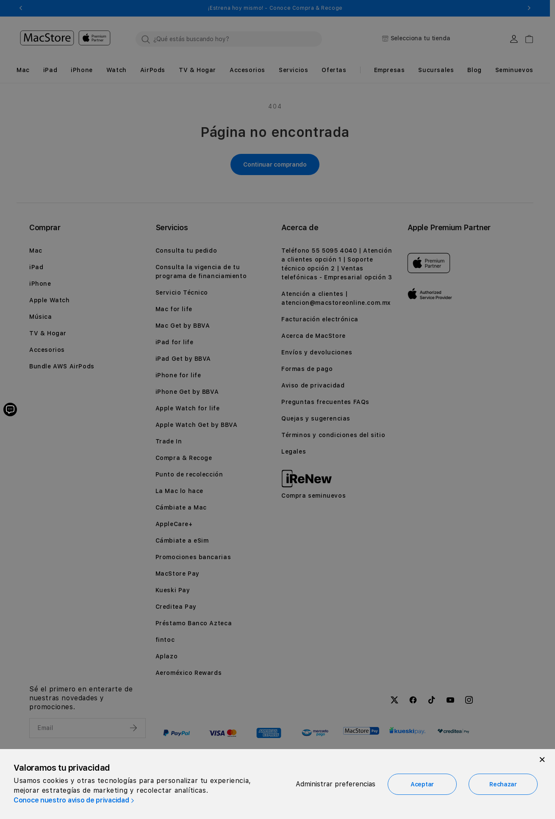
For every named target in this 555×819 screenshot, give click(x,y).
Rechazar (503, 784)
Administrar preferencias (335, 784)
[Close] (542, 759)
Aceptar (422, 784)
